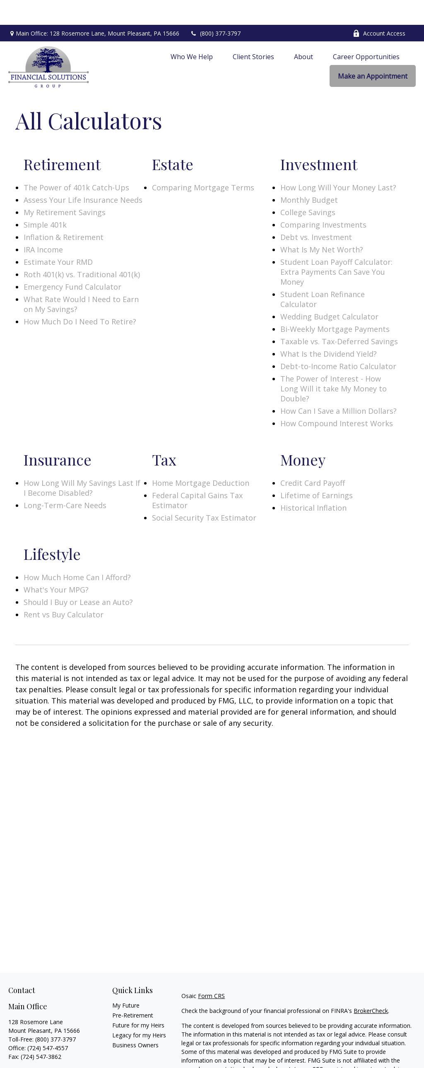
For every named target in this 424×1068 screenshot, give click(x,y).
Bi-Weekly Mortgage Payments (335, 304)
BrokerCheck (371, 986)
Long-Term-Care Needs (65, 480)
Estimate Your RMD (58, 237)
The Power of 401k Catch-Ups (76, 163)
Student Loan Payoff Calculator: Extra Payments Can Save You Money (336, 247)
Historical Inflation (313, 483)
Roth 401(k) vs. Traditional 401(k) (82, 249)
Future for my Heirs (138, 1000)
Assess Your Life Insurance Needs (83, 175)
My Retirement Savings (65, 187)
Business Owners (135, 1020)
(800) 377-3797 (215, 8)
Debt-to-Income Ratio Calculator (338, 341)
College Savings (307, 187)
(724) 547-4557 (47, 1023)
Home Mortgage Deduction (200, 458)
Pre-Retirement (132, 990)
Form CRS (211, 971)
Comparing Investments (323, 200)
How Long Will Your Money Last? (338, 163)
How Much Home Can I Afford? (77, 552)
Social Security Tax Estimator (204, 493)
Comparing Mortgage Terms (203, 163)
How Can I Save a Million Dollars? (338, 386)
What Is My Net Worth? (321, 225)
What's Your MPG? (56, 565)
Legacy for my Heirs (139, 1010)
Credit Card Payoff (312, 458)
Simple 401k (45, 200)
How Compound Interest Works (336, 398)
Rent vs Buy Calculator (64, 590)
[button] (192, 31)
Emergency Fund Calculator (72, 262)
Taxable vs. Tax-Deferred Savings (339, 317)
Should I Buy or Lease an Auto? (78, 577)
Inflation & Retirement (64, 212)
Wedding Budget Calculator (329, 292)
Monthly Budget (309, 175)
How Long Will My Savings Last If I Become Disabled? (82, 463)
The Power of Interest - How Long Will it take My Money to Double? (333, 364)
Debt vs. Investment (316, 212)
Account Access (379, 8)
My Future (126, 980)
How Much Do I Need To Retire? (80, 297)
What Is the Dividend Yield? (328, 329)
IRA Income (43, 225)
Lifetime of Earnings (316, 470)
